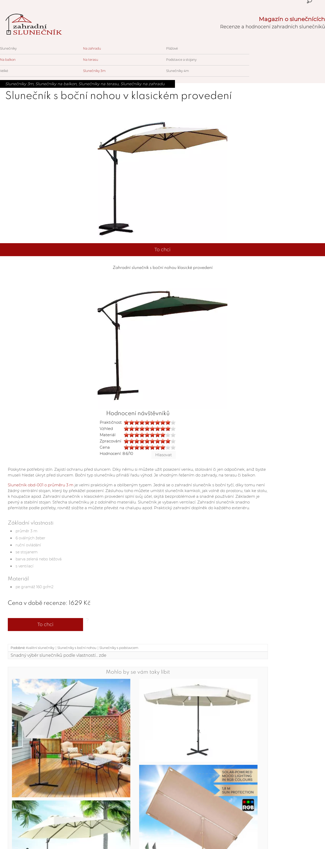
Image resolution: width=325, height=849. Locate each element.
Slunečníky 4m (177, 71)
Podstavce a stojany (181, 60)
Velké (4, 71)
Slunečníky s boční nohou (76, 648)
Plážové (172, 48)
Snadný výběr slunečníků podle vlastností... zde (58, 655)
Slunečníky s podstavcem (118, 648)
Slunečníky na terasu (98, 83)
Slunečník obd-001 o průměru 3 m (40, 484)
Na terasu (90, 60)
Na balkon (8, 60)
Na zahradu (92, 48)
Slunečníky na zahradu (142, 83)
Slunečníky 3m (94, 71)
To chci (162, 250)
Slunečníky (8, 48)
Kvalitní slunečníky (40, 648)
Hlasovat (163, 454)
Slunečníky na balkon (56, 83)
